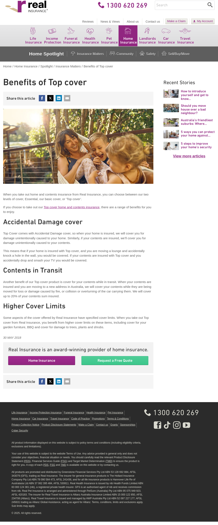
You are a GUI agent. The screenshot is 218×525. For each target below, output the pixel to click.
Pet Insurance (109, 38)
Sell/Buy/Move (175, 57)
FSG (64, 464)
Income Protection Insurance (46, 416)
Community (121, 57)
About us (133, 21)
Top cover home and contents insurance (71, 210)
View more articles (189, 160)
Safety (147, 57)
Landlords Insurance (147, 38)
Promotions (98, 422)
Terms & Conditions (118, 422)
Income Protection (52, 38)
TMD (109, 464)
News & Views (110, 21)
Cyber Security (20, 434)
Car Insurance (166, 38)
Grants (114, 428)
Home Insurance (128, 38)
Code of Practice (80, 422)
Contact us (153, 21)
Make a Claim (176, 21)
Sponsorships (127, 428)
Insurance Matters (87, 57)
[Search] (210, 8)
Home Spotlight (46, 57)
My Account (205, 21)
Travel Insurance (185, 38)
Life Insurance (33, 38)
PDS (27, 464)
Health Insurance (90, 38)
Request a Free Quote (115, 364)
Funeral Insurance (71, 38)
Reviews (88, 21)
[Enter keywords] (180, 8)
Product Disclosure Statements (59, 428)
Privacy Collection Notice (25, 428)
